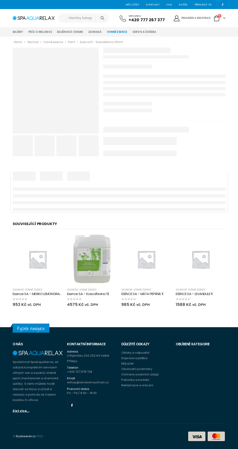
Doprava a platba (134, 358)
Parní (71, 42)
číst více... (21, 411)
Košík (183, 4)
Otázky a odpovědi (135, 353)
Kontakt (153, 4)
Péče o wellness (40, 32)
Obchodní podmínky (136, 369)
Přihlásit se (203, 4)
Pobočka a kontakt (135, 380)
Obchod (32, 42)
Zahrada (95, 32)
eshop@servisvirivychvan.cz (88, 382)
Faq (169, 4)
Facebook (72, 405)
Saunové (18, 289)
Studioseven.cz (26, 436)
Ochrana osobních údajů (140, 374)
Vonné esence (117, 32)
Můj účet (132, 4)
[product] (38, 259)
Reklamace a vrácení (137, 385)
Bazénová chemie (70, 32)
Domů (18, 42)
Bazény (18, 32)
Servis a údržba (144, 32)
